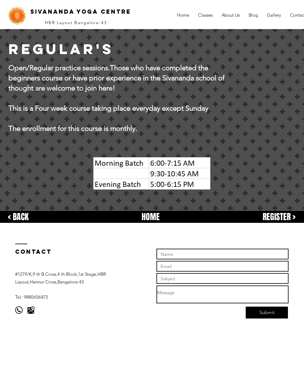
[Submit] (267, 313)
